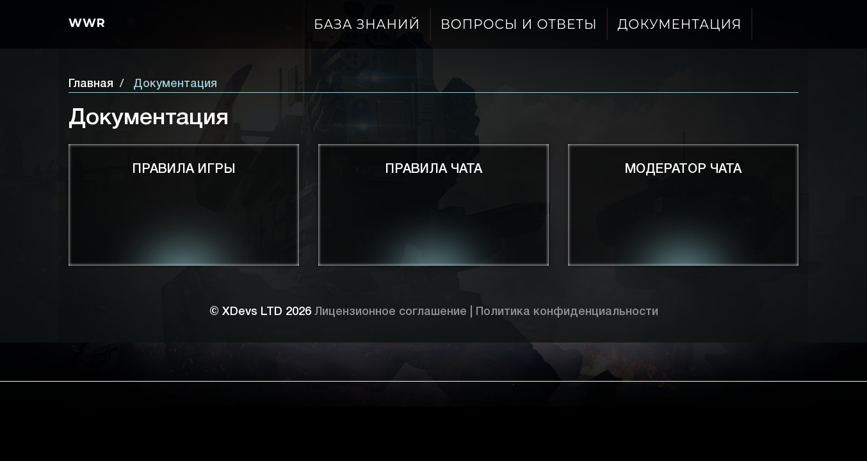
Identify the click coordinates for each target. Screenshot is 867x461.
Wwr (87, 23)
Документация (679, 24)
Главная (91, 84)
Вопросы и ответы (519, 24)
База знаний (367, 24)
